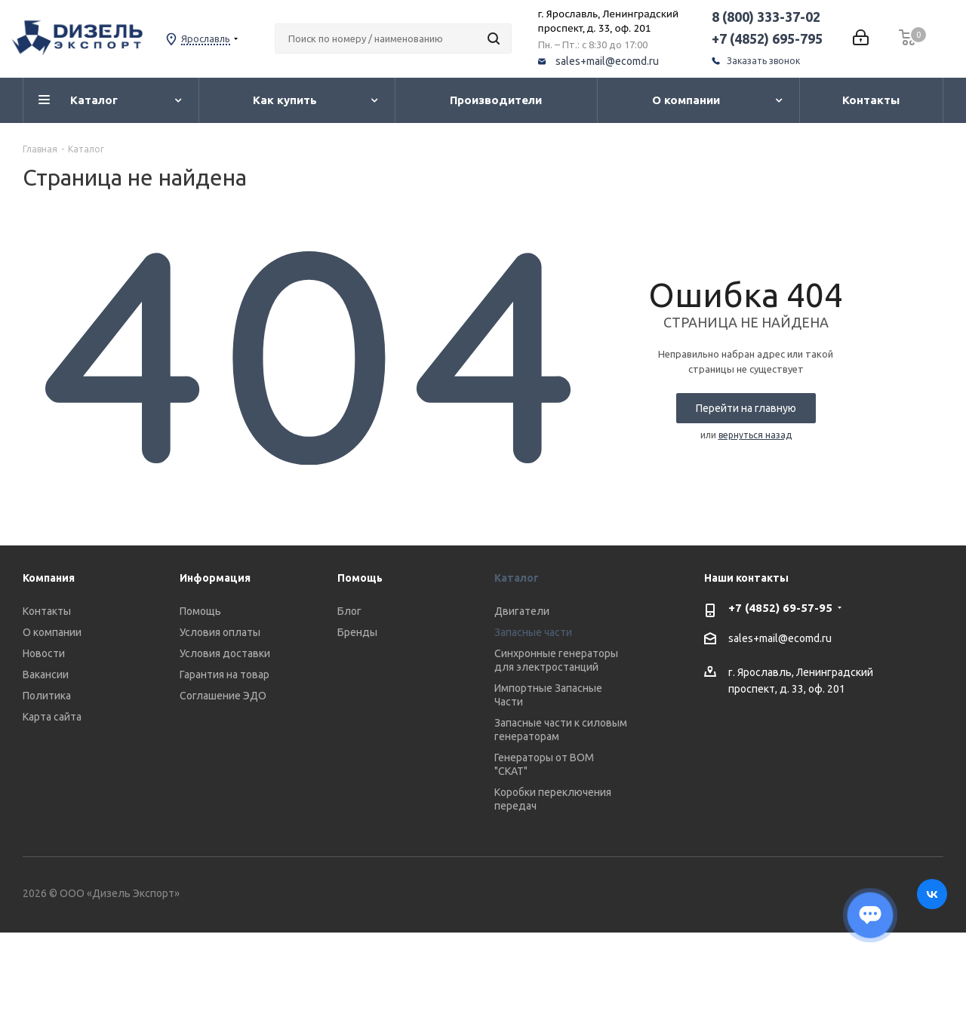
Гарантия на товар (224, 674)
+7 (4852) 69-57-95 (780, 607)
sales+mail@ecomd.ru (607, 61)
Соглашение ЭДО (223, 696)
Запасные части (533, 632)
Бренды (357, 632)
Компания (49, 578)
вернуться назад (755, 435)
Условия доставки (225, 653)
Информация (215, 578)
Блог (349, 611)
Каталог (516, 578)
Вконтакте (932, 894)
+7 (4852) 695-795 (767, 38)
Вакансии (46, 674)
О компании (52, 632)
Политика (47, 696)
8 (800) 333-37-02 (766, 16)
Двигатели (521, 611)
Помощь (200, 611)
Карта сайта (52, 717)
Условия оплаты (220, 632)
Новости (44, 653)
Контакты (47, 611)
